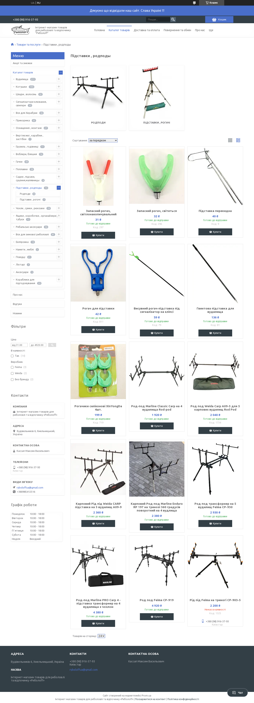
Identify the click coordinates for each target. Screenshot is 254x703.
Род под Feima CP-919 (157, 600)
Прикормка (23, 120)
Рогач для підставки (98, 308)
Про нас (200, 30)
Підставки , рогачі (156, 122)
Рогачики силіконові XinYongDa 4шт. (98, 407)
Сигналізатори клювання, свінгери (31, 103)
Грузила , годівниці (27, 146)
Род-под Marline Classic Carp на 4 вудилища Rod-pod (156, 407)
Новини (17, 313)
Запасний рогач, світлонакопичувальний (98, 212)
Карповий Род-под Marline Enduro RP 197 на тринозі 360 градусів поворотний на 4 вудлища (157, 507)
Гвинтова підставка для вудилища (215, 310)
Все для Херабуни (26, 112)
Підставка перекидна (215, 211)
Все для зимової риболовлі (32, 234)
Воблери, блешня (26, 154)
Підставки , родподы (29, 187)
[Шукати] (173, 19)
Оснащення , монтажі (29, 127)
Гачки (19, 161)
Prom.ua (146, 695)
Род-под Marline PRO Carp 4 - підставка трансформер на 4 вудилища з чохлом (98, 603)
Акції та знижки (22, 63)
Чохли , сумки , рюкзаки (30, 208)
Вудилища (22, 79)
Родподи (98, 122)
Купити (100, 235)
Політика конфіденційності (183, 699)
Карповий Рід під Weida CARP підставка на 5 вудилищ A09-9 (98, 505)
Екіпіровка (22, 241)
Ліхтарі (20, 264)
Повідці (20, 257)
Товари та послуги (28, 44)
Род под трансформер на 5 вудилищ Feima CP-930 (215, 505)
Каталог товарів (119, 30)
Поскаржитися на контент (150, 699)
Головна (99, 30)
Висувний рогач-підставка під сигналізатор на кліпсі (157, 310)
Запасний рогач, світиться (157, 211)
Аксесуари (22, 272)
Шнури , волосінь (26, 94)
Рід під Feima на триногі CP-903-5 (215, 600)
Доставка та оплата (147, 30)
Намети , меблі (25, 249)
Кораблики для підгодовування (25, 281)
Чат (237, 692)
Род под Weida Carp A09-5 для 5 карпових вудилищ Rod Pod (215, 407)
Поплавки (22, 169)
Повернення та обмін (177, 30)
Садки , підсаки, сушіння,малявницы (27, 178)
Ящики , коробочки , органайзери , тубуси (37, 217)
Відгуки (17, 304)
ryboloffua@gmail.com (30, 487)
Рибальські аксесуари (29, 226)
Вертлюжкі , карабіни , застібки (29, 137)
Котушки (21, 86)
